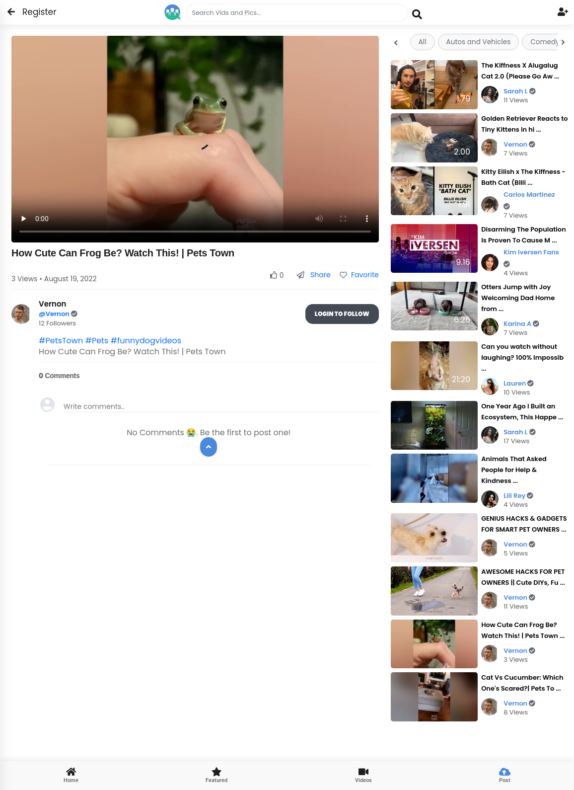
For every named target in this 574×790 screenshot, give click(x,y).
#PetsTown (61, 340)
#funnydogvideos (146, 340)
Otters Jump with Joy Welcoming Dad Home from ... (518, 298)
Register (33, 12)
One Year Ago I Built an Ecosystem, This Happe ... (522, 411)
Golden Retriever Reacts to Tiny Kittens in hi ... (524, 124)
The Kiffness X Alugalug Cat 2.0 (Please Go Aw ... (520, 71)
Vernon (519, 144)
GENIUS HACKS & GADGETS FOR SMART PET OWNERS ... (524, 524)
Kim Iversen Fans (531, 257)
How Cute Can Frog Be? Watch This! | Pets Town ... (523, 630)
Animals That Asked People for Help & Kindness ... (514, 469)
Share (313, 275)
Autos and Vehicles (478, 42)
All (423, 42)
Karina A (521, 323)
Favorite (359, 275)
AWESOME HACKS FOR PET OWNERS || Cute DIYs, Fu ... (523, 577)
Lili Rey (518, 495)
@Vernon (55, 313)
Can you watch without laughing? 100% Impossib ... (522, 357)
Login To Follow (342, 314)
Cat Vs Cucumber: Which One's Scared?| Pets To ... (522, 683)
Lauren (518, 383)
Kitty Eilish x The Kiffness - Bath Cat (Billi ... (523, 177)
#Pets (96, 340)
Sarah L (519, 91)
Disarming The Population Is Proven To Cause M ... (523, 235)
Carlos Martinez (529, 200)
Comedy (544, 42)
